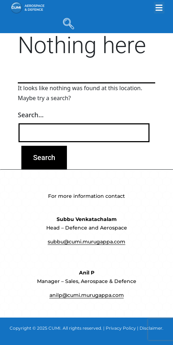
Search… (31, 114)
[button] (159, 8)
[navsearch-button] (67, 24)
